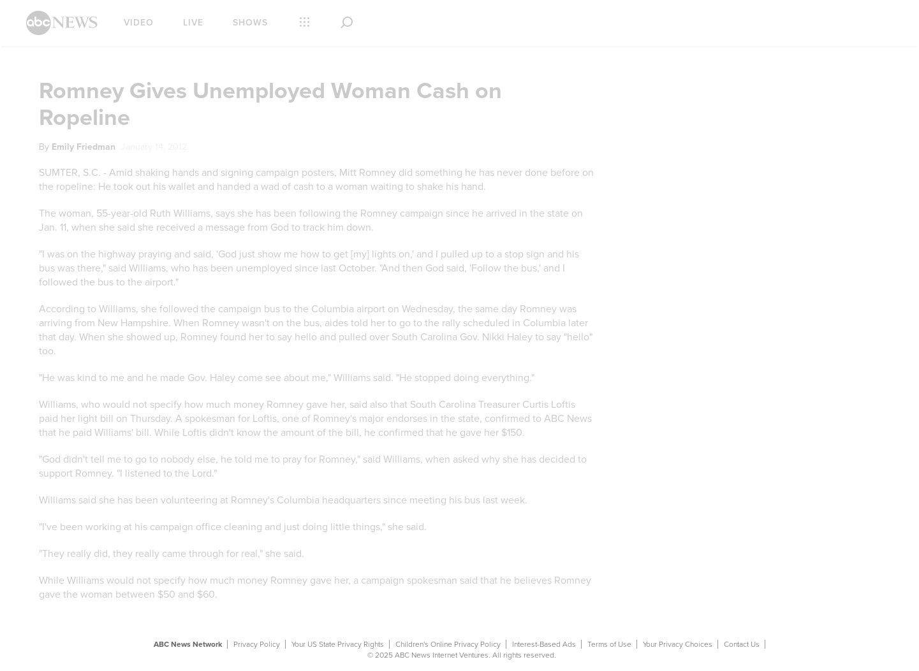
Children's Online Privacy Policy (448, 644)
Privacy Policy (256, 644)
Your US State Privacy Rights (337, 644)
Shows (250, 22)
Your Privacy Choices (677, 644)
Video (139, 22)
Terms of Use (609, 644)
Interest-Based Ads (544, 644)
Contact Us (742, 644)
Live (193, 22)
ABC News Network (188, 644)
